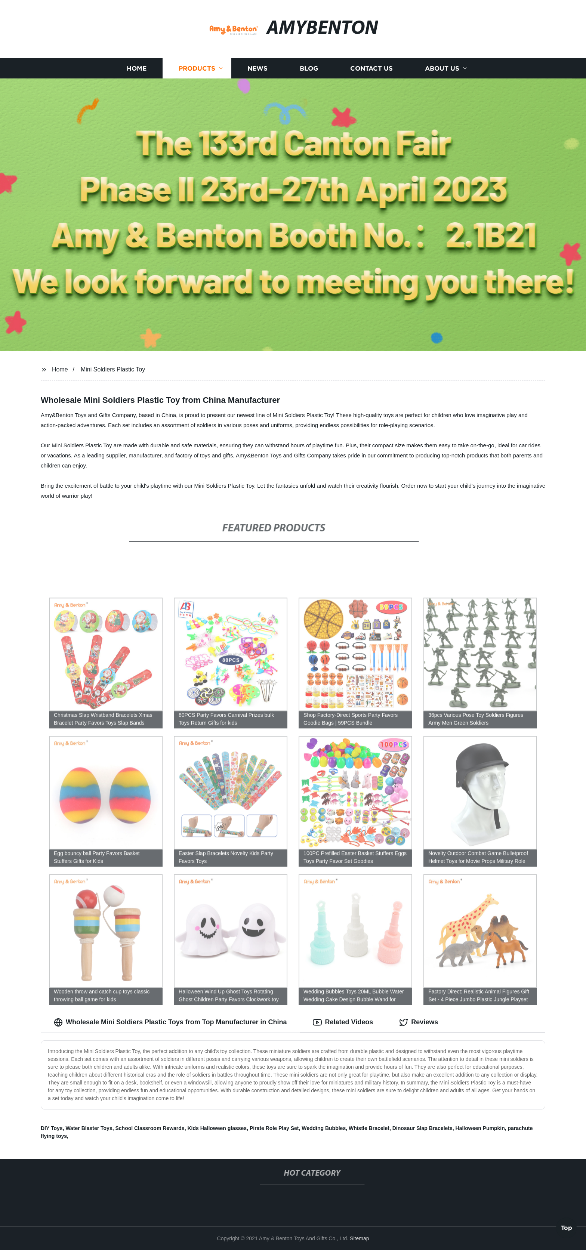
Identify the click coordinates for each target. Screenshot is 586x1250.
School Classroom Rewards (149, 1128)
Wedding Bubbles (324, 1128)
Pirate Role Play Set (274, 1128)
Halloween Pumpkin (480, 1128)
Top (566, 1229)
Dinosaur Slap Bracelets (422, 1128)
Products (197, 68)
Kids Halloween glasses (217, 1128)
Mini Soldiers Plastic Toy (113, 369)
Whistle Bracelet (369, 1128)
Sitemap (359, 1238)
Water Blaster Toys (88, 1128)
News (257, 68)
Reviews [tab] (418, 1022)
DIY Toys (52, 1128)
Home (136, 68)
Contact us (371, 68)
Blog (309, 68)
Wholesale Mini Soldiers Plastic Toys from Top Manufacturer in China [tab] (170, 1022)
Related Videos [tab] (343, 1022)
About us (442, 68)
